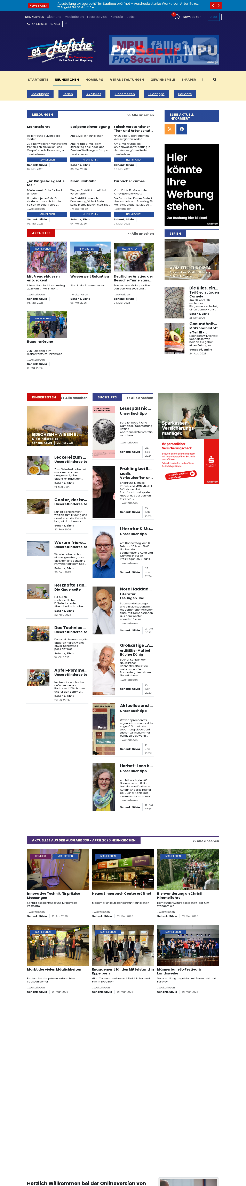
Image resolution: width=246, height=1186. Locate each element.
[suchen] (215, 80)
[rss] (170, 129)
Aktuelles (93, 94)
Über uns (54, 16)
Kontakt (117, 16)
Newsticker (38, 5)
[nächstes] (219, 5)
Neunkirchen (67, 79)
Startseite (38, 79)
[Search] (204, 80)
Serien (68, 94)
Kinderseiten (125, 94)
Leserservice (97, 16)
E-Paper (189, 79)
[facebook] (66, 24)
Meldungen (40, 94)
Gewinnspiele (163, 79)
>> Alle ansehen (140, 115)
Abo (213, 16)
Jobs (131, 16)
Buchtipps (156, 94)
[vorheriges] (213, 5)
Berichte (185, 94)
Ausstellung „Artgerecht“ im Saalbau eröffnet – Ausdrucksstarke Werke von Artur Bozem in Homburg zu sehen (128, 5)
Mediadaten (74, 16)
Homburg (94, 79)
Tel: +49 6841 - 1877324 (43, 24)
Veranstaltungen (127, 79)
